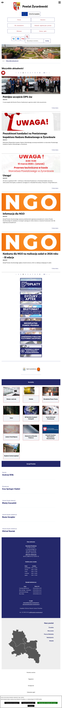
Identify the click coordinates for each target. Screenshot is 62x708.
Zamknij (31, 705)
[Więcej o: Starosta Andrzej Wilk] (28, 473)
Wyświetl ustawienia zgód (28, 702)
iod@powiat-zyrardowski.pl (35, 611)
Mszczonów (51, 630)
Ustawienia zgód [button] (31, 691)
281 (44, 72)
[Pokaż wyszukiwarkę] (27, 36)
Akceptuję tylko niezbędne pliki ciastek (47, 702)
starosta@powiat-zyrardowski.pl (31, 601)
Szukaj (47, 40)
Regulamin (31, 678)
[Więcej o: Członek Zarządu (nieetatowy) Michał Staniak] (28, 529)
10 (39, 72)
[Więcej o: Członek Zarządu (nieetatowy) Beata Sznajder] (28, 515)
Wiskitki (51, 640)
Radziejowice (50, 636)
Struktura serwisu (31, 671)
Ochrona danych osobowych (12, 702)
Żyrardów (51, 626)
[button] (2, 2)
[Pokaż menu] (59, 2)
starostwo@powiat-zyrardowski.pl (31, 603)
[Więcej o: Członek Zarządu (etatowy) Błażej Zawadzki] (28, 501)
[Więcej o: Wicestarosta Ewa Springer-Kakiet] (28, 487)
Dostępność (31, 684)
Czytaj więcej (55, 107)
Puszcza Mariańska (49, 633)
